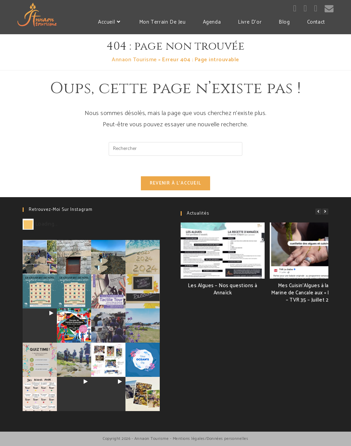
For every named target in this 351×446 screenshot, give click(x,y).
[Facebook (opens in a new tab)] (294, 8)
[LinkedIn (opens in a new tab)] (315, 8)
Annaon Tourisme (134, 59)
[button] (325, 211)
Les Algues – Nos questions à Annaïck (222, 289)
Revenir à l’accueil (176, 183)
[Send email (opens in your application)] (329, 9)
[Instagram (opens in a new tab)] (305, 8)
